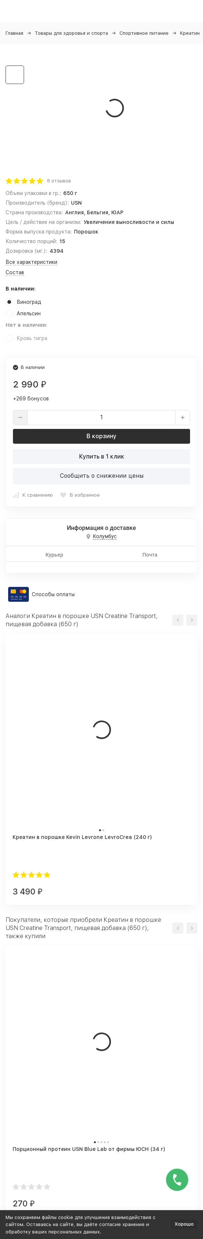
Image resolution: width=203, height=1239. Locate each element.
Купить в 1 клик (101, 456)
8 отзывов (59, 181)
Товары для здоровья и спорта (71, 33)
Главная (14, 33)
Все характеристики (31, 262)
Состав (15, 272)
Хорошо (184, 1224)
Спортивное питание (144, 33)
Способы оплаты (53, 594)
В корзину (101, 436)
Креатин (190, 33)
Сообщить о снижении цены (101, 475)
